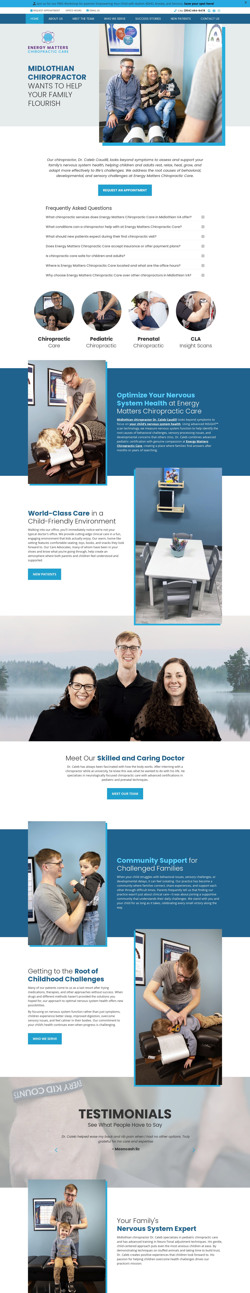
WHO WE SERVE (45, 1039)
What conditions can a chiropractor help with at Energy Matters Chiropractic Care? (114, 226)
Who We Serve (114, 19)
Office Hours (74, 10)
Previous (56, 1150)
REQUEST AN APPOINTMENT (125, 190)
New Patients (181, 19)
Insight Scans (196, 320)
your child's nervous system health (155, 424)
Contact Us (210, 19)
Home (35, 19)
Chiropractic (101, 320)
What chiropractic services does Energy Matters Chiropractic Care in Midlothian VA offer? (119, 217)
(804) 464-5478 (194, 10)
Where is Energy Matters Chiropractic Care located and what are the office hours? (113, 265)
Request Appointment (45, 10)
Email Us (93, 10)
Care (54, 320)
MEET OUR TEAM (125, 793)
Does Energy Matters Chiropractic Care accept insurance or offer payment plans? (113, 246)
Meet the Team (83, 19)
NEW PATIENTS (44, 574)
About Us (56, 19)
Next (193, 1150)
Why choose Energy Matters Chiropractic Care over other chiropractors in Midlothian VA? (118, 275)
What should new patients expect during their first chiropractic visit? (101, 236)
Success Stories (148, 19)
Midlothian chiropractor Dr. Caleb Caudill (147, 420)
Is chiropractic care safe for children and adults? (85, 256)
